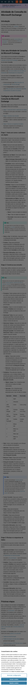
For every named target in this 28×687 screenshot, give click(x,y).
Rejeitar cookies (14, 683)
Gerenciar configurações (14, 675)
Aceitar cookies (14, 679)
